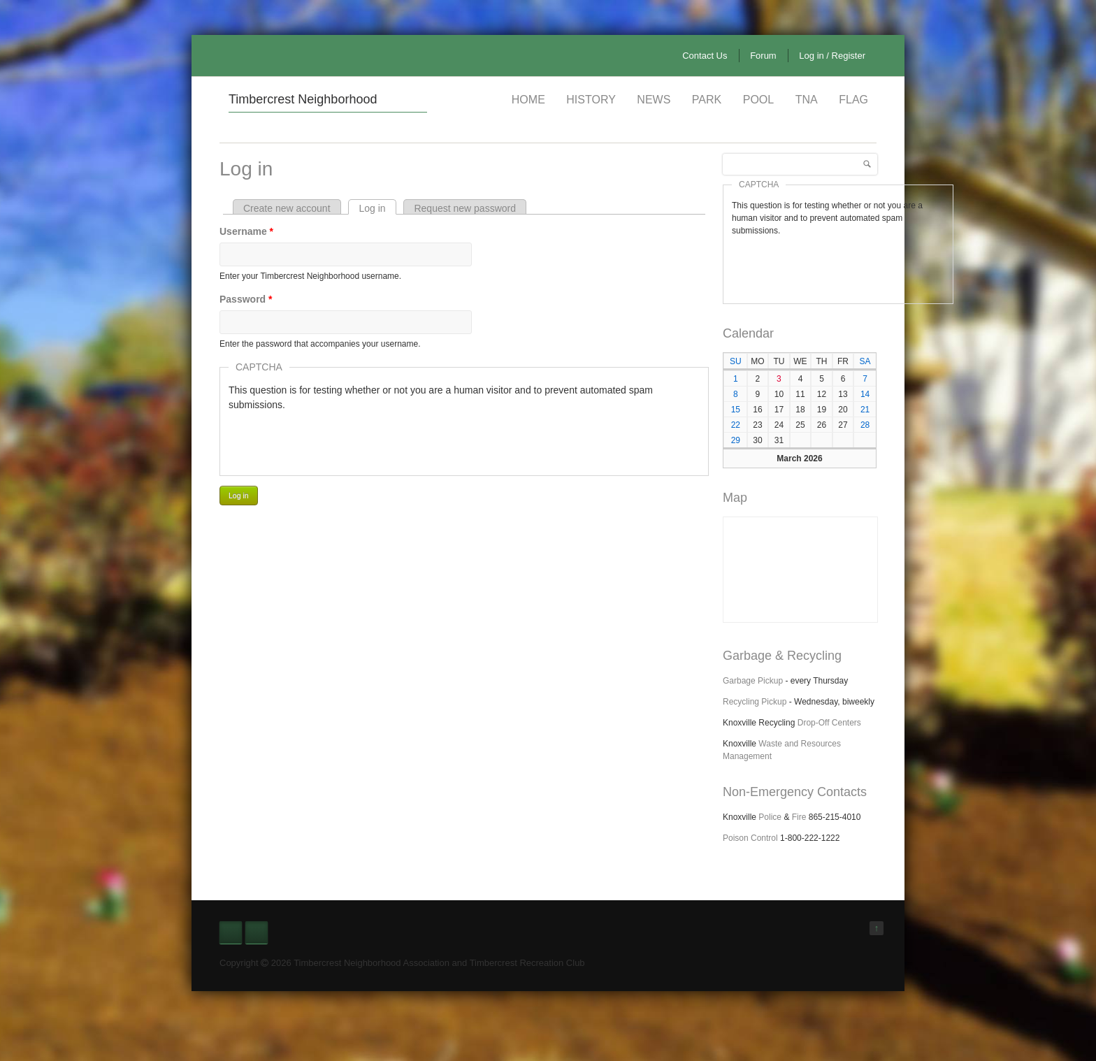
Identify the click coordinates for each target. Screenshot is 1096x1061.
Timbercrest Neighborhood (303, 99)
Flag (853, 100)
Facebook (230, 932)
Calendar (748, 333)
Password (245, 299)
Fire (799, 817)
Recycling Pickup (754, 702)
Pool (758, 100)
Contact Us (704, 55)
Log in (377, 208)
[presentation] (335, 439)
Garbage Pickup (753, 681)
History (591, 100)
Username (246, 231)
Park (706, 100)
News (653, 100)
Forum (763, 55)
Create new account (287, 208)
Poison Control (750, 838)
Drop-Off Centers (829, 723)
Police (769, 817)
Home (528, 100)
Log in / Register (832, 55)
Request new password (465, 208)
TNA (806, 100)
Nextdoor (256, 932)
